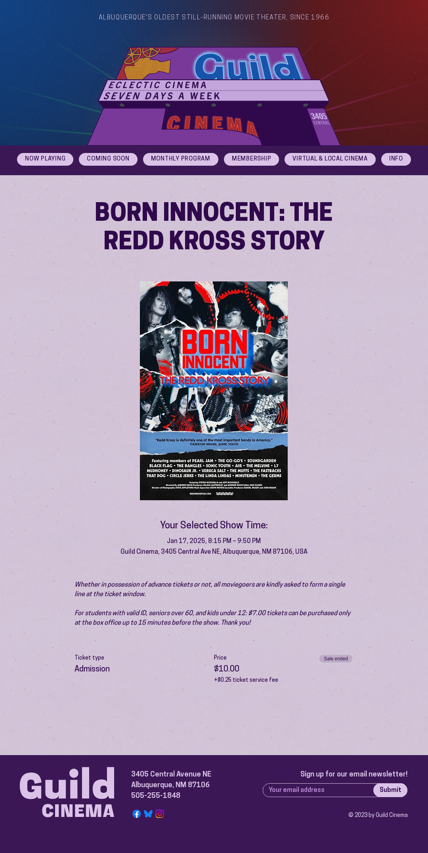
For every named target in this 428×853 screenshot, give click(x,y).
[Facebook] (136, 813)
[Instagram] (159, 813)
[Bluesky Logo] (148, 813)
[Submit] (390, 790)
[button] (396, 159)
